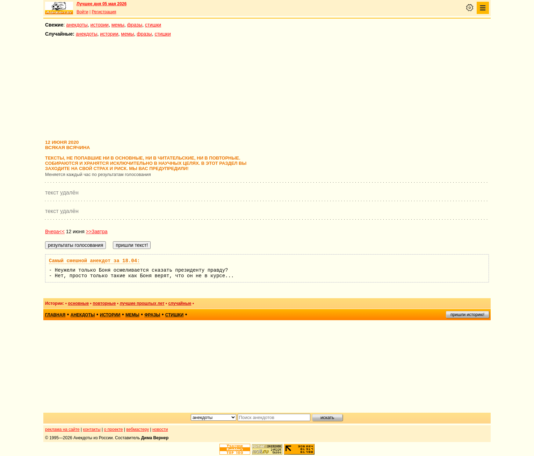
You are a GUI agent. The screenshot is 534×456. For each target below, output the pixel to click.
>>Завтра (97, 231)
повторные (104, 303)
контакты (92, 429)
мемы (117, 25)
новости (160, 429)
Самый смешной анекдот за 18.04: (94, 261)
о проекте (113, 429)
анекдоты (77, 25)
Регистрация (104, 11)
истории (100, 25)
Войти (82, 11)
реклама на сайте (62, 429)
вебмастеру (137, 429)
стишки (153, 25)
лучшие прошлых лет (142, 303)
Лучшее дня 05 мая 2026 (102, 3)
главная (55, 314)
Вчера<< (55, 231)
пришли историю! (467, 314)
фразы (134, 25)
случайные (179, 303)
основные (78, 303)
